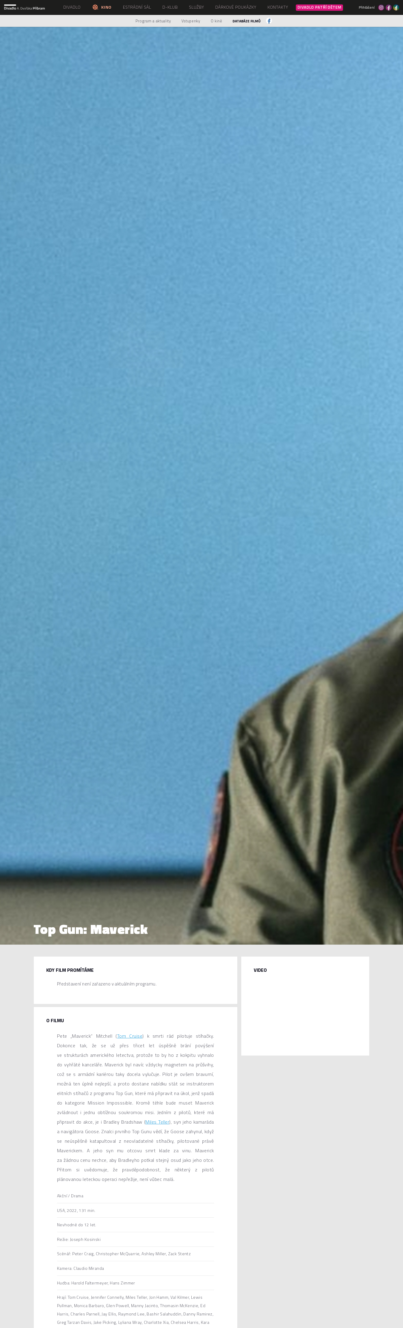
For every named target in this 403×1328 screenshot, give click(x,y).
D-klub (170, 7)
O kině (216, 21)
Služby (196, 7)
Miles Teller (157, 1121)
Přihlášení (367, 7)
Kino (102, 7)
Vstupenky (190, 21)
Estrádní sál (137, 7)
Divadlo (72, 7)
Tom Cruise (129, 1035)
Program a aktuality (153, 21)
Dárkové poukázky (235, 7)
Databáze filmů (247, 21)
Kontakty (277, 7)
